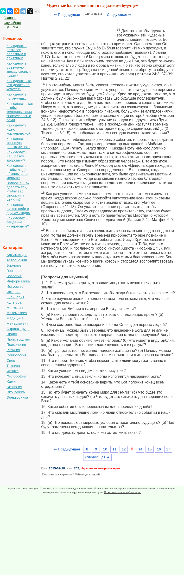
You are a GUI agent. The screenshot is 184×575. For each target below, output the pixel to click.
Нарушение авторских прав (100, 468)
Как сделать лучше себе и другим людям (18, 209)
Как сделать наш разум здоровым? (16, 156)
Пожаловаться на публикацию (122, 492)
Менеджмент (17, 323)
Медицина (15, 318)
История (13, 292)
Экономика (15, 392)
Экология (14, 387)
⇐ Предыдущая (67, 14)
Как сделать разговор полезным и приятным (16, 52)
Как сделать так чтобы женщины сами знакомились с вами (19, 112)
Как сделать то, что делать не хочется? (19, 85)
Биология (14, 265)
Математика (16, 313)
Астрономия (16, 260)
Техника (13, 366)
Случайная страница (12, 25)
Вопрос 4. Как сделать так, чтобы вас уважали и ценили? (17, 191)
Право (11, 334)
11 (114, 449)
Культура (13, 302)
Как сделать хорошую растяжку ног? (18, 143)
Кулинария (15, 297)
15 (150, 449)
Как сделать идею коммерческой (18, 129)
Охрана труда (18, 329)
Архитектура (16, 255)
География (15, 271)
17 (168, 449)
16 (159, 449)
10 (105, 449)
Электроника (17, 397)
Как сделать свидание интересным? (17, 222)
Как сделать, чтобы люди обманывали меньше (17, 171)
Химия (11, 381)
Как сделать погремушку (16, 96)
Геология (14, 276)
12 (124, 449)
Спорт (11, 360)
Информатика (18, 281)
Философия (16, 376)
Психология (16, 344)
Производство (18, 339)
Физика (12, 371)
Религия (13, 350)
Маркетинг (15, 307)
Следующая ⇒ (119, 14)
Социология (16, 355)
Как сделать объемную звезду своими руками (18, 69)
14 (140, 449)
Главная (10, 18)
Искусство (14, 286)
